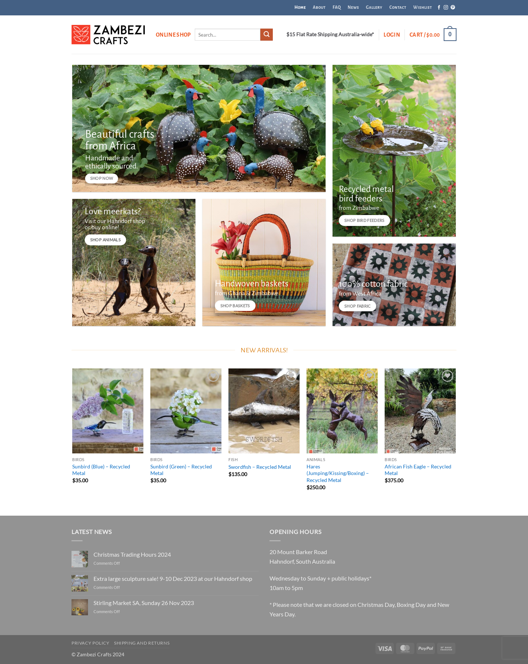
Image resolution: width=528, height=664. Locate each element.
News (353, 7)
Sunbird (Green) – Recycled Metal (181, 469)
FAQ (337, 7)
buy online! (105, 228)
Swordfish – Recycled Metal (259, 467)
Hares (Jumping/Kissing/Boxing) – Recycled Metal (338, 473)
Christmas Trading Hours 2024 (132, 554)
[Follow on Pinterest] (453, 7)
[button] (392, 34)
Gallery (374, 7)
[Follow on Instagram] (446, 7)
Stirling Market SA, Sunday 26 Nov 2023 (144, 602)
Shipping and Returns (141, 643)
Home (300, 7)
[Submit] (266, 35)
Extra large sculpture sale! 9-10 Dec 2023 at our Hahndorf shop (173, 578)
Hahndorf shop (126, 221)
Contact (397, 7)
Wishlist (422, 7)
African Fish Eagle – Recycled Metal (418, 469)
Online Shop (173, 35)
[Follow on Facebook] (439, 7)
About (319, 7)
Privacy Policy (91, 643)
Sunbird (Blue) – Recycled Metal (101, 469)
